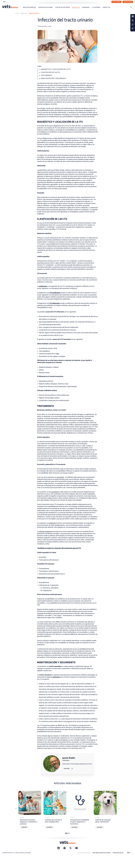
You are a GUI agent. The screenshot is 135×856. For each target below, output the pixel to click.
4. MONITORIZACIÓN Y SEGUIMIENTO (52, 78)
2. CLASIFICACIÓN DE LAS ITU (49, 72)
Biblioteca (24, 13)
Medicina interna (34, 13)
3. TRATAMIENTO (45, 75)
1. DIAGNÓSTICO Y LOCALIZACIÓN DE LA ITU (54, 69)
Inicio (17, 13)
